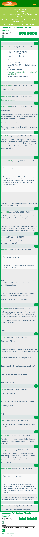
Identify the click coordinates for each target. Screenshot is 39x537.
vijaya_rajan (5, 450)
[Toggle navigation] (34, 4)
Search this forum (8, 533)
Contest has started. (8, 100)
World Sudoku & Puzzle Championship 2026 (19, 24)
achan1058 (5, 212)
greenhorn (5, 308)
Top (36, 43)
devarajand (5, 435)
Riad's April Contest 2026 (11, 14)
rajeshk (3, 420)
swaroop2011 (6, 106)
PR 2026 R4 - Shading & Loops (14, 9)
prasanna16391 (6, 161)
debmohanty (6, 249)
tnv (2, 237)
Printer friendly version (10, 536)
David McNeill (6, 136)
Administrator (6, 47)
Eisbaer (3, 337)
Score (16, 12)
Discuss (22, 12)
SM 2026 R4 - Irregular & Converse (13, 19)
